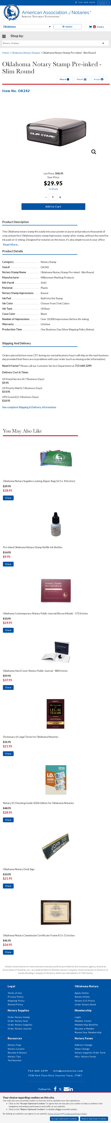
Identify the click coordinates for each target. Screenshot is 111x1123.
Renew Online (82, 996)
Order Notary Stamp (19, 1017)
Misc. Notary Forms (85, 1056)
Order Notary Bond (85, 1004)
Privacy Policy (16, 996)
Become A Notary (17, 1052)
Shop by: (17, 36)
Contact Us (103, 3)
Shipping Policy (16, 1000)
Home (5, 52)
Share (64, 79)
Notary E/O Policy (85, 1000)
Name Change (82, 1048)
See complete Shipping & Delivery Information (29, 407)
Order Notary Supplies (20, 1024)
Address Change (83, 1045)
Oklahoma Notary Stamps (25, 52)
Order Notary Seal (18, 1021)
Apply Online (82, 993)
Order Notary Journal (19, 1028)
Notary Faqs (14, 1045)
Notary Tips (14, 1056)
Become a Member (85, 1028)
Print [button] (99, 79)
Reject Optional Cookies (94, 1119)
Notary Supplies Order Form (90, 1052)
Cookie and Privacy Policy (75, 1113)
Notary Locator (16, 1048)
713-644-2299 (85, 2)
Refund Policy (15, 1004)
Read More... (11, 244)
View (8, 498)
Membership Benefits (86, 1024)
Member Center (83, 1021)
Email (82, 79)
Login (78, 1017)
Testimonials (15, 1060)
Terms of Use (54, 1113)
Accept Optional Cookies (64, 1119)
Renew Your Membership (88, 1032)
